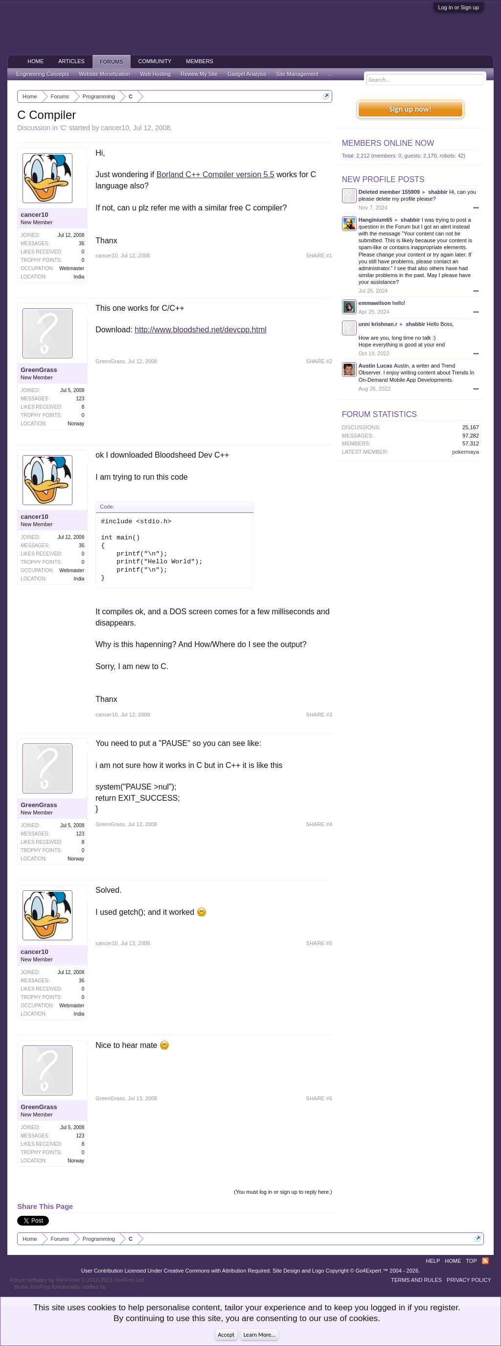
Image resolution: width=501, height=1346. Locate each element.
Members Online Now (388, 143)
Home (35, 61)
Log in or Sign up (458, 7)
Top (471, 1261)
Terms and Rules (416, 1280)
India (79, 276)
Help (433, 1261)
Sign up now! (410, 109)
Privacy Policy (469, 1280)
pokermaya (465, 452)
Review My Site (199, 74)
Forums (111, 62)
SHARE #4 (319, 824)
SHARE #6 (319, 1098)
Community (155, 61)
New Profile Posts (383, 179)
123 (80, 398)
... (330, 74)
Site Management (297, 74)
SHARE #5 (319, 943)
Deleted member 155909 (389, 192)
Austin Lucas (375, 366)
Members (199, 61)
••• (476, 207)
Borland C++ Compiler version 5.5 (215, 174)
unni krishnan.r (378, 324)
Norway (76, 423)
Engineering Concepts (42, 74)
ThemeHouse (123, 1287)
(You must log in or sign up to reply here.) (283, 1192)
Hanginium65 (375, 220)
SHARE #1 (319, 255)
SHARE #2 (319, 361)
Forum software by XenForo (77, 1280)
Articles (71, 61)
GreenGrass (39, 369)
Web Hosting (155, 74)
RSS (485, 1260)
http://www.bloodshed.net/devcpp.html (201, 329)
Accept (226, 1334)
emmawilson (375, 303)
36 (81, 243)
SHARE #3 (319, 715)
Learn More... (260, 1334)
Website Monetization (104, 74)
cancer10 (115, 128)
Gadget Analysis (247, 74)
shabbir (438, 192)
